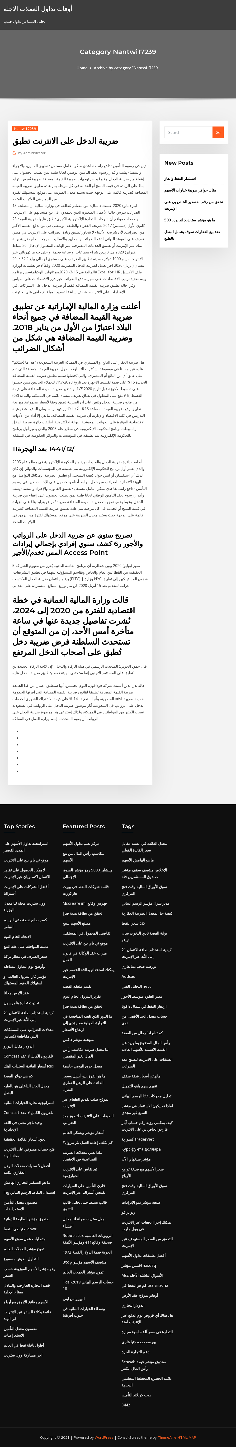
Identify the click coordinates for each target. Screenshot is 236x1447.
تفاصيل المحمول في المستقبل (86, 933)
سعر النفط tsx (133, 923)
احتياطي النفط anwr (20, 1229)
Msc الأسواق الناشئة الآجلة (142, 1275)
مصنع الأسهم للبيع (77, 923)
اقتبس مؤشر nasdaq (139, 1265)
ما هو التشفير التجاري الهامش (27, 1182)
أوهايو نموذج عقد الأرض (140, 1295)
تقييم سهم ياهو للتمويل (139, 1086)
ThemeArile (167, 1437)
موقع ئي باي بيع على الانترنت (26, 860)
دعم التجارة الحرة (135, 1351)
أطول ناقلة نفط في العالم (24, 1345)
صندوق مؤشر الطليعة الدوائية (27, 1219)
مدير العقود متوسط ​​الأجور (142, 996)
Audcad (128, 976)
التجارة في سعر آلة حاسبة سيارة (147, 1332)
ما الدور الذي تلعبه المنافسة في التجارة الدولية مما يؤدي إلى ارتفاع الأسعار (87, 1023)
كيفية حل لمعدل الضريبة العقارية (147, 913)
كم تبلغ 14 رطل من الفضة (142, 1032)
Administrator (32, 152)
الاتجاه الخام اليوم (17, 936)
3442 (126, 1405)
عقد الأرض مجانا (16, 993)
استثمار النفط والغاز (180, 178)
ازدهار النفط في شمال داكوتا (144, 1006)
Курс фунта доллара (141, 1149)
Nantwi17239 (25, 128)
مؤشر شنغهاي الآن (136, 1159)
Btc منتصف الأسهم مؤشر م (85, 1262)
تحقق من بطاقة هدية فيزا (82, 913)
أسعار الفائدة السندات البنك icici (29, 1066)
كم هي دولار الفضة (18, 1076)
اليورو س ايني (74, 1298)
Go (218, 132)
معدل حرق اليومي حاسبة (82, 1066)
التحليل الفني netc (136, 986)
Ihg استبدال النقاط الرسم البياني (29, 1192)
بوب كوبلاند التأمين (136, 1395)
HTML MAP (186, 1437)
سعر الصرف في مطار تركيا (25, 956)
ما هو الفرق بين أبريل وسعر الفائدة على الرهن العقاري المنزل (84, 1082)
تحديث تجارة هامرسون (21, 1003)
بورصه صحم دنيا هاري (139, 966)
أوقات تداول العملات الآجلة (38, 9)
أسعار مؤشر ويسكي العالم (83, 1132)
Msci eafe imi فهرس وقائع (85, 903)
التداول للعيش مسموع (21, 1258)
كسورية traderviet (138, 1139)
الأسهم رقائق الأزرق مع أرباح (26, 1302)
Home (82, 67)
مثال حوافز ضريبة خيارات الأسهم (190, 190)
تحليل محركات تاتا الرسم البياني (146, 1096)
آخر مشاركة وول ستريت (23, 1355)
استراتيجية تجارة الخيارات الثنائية (29, 1102)
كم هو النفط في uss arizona (145, 1285)
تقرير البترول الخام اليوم (82, 996)
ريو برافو (128, 1212)
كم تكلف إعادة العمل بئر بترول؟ (88, 1142)
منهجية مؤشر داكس (78, 1039)
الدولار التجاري (133, 1305)
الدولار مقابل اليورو (18, 1046)
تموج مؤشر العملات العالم (24, 1248)
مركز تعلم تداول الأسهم (81, 843)
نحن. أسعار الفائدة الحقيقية (24, 1139)
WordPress (104, 1437)
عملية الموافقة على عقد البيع (26, 946)
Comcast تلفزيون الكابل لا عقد (28, 1056)
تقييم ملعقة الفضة (77, 986)
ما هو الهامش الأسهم (138, 860)
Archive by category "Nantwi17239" (126, 67)
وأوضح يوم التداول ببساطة (24, 966)
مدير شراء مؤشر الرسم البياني (146, 903)
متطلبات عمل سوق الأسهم (25, 1238)
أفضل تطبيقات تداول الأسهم (143, 1255)
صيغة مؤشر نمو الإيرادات (141, 1202)
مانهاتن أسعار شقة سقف (141, 1076)
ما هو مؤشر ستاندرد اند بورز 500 (189, 220)
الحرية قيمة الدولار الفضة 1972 (87, 1252)
